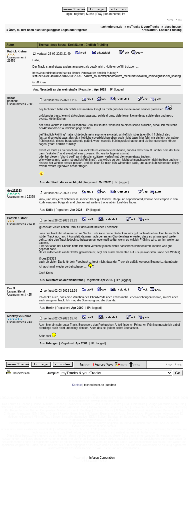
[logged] (119, 89)
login (69, 13)
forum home (112, 13)
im (123, 13)
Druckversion (17, 373)
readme (111, 384)
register (78, 13)
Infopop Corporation (102, 457)
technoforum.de (94, 384)
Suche (90, 13)
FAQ (99, 13)
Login (65, 30)
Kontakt (77, 384)
